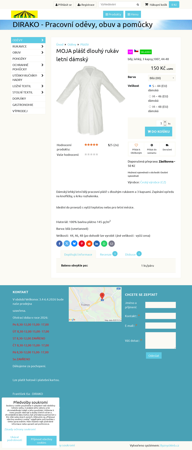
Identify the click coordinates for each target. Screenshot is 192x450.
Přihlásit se (64, 4)
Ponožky (19, 58)
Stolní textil (28, 92)
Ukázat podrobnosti (14, 438)
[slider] (91, 144)
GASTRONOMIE (22, 104)
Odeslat (153, 355)
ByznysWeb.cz (169, 445)
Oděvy (28, 40)
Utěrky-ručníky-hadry (28, 77)
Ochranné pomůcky (28, 67)
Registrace (86, 4)
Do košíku (159, 131)
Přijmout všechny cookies (41, 440)
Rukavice (28, 46)
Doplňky (19, 98)
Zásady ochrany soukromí (20, 429)
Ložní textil (28, 86)
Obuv (28, 52)
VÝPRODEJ (20, 111)
